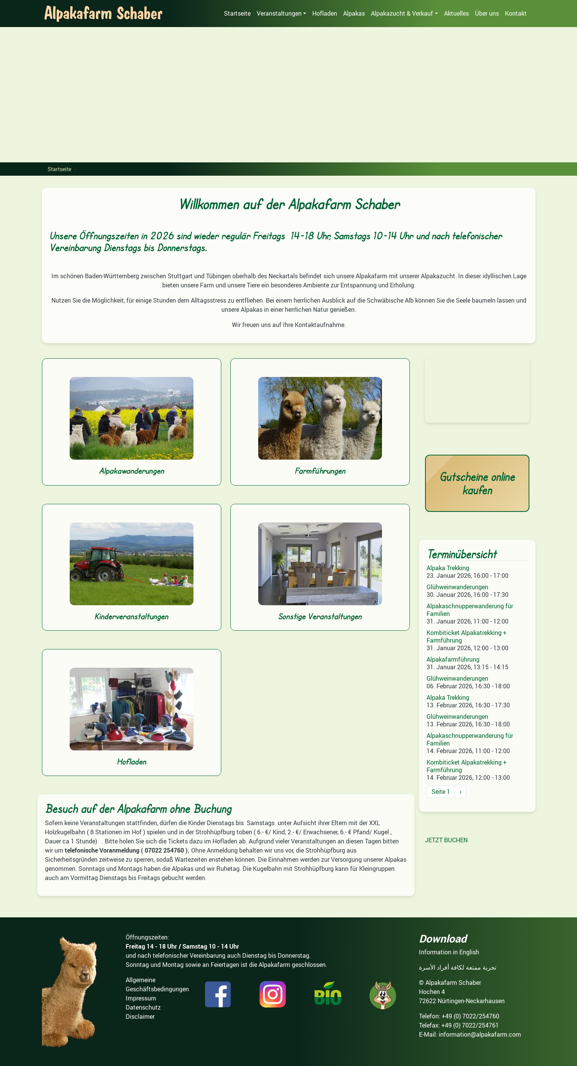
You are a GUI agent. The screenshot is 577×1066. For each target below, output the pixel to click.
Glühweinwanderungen (457, 587)
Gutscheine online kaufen (477, 483)
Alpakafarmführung (453, 659)
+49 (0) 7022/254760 (470, 1016)
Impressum (141, 998)
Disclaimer (140, 1016)
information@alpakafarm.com (480, 1034)
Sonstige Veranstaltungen (320, 616)
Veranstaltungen (279, 13)
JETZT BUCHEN (446, 840)
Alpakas (354, 13)
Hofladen (324, 13)
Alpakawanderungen (131, 470)
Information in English (449, 952)
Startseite (237, 13)
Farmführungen (320, 470)
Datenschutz (143, 1007)
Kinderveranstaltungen (131, 616)
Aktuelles (456, 13)
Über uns (487, 13)
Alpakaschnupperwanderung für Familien (470, 610)
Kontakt (516, 13)
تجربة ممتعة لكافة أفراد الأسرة (457, 967)
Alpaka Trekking (448, 568)
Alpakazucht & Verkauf (402, 13)
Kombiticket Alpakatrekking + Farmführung (467, 636)
